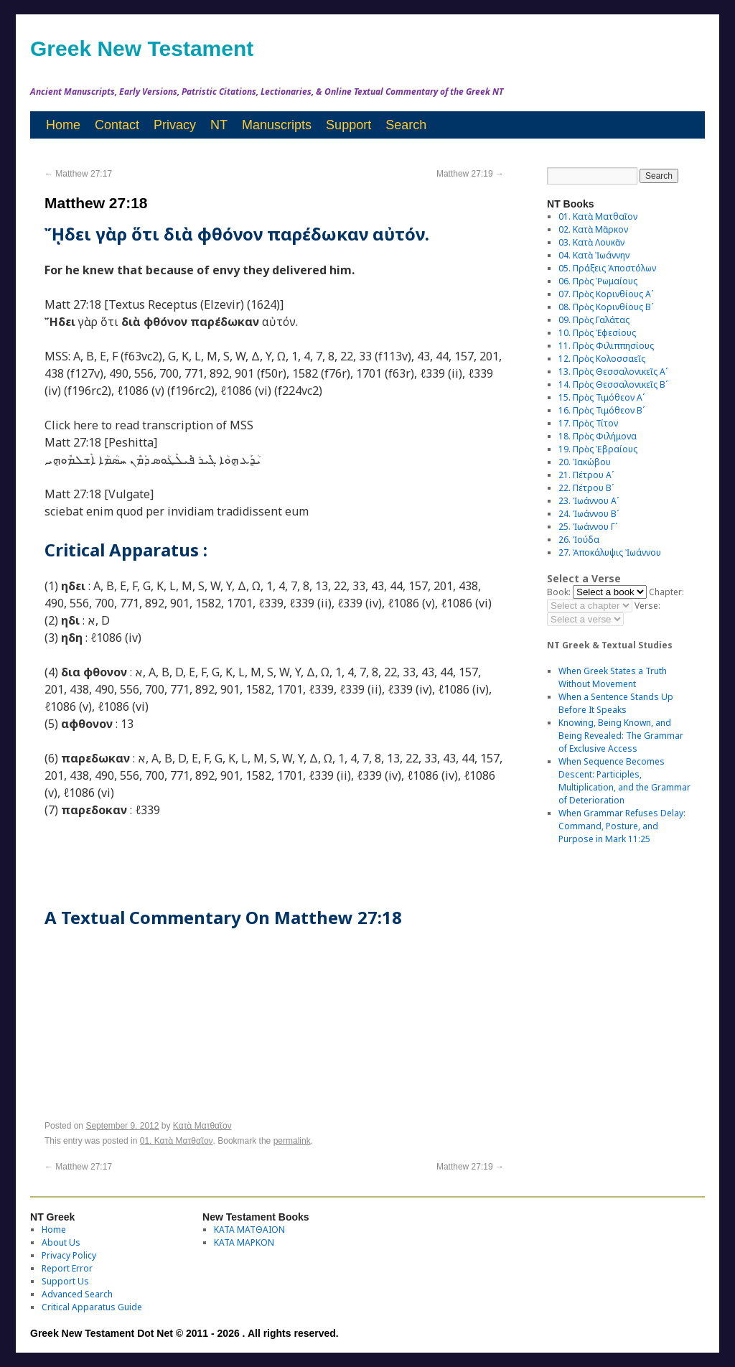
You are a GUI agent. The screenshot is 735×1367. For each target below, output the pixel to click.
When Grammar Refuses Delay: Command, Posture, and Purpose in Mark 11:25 (621, 826)
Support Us (65, 1281)
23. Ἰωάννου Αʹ (588, 501)
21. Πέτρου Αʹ (586, 475)
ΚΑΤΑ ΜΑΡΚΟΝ (244, 1242)
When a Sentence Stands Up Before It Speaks (615, 703)
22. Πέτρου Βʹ (586, 488)
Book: (559, 592)
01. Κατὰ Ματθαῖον (176, 1141)
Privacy (175, 125)
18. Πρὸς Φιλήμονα (597, 436)
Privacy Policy (69, 1255)
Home (63, 125)
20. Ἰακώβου (584, 462)
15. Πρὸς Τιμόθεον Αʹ (601, 397)
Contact (117, 125)
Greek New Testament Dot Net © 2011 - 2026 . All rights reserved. (184, 1333)
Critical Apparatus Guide (92, 1307)
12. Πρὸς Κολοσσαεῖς (601, 359)
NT (219, 125)
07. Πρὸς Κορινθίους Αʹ (605, 294)
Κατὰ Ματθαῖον (202, 1126)
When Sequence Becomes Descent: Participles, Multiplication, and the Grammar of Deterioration (624, 780)
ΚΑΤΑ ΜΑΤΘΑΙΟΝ (249, 1229)
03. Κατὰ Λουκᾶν (591, 242)
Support (348, 125)
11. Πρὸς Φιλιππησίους (606, 346)
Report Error (67, 1268)
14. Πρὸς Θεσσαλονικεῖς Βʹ (613, 384)
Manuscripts (277, 125)
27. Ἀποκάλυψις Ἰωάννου (609, 552)
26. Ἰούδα (578, 539)
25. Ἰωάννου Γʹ (587, 527)
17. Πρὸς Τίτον (588, 423)
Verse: (647, 605)
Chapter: (666, 592)
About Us (61, 1242)
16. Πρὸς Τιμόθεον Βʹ (601, 410)
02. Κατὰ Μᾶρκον (593, 229)
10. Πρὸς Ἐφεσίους (597, 333)
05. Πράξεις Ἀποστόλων (607, 268)
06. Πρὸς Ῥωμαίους (597, 281)
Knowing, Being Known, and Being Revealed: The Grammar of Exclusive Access (620, 736)
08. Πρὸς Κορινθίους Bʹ (605, 307)
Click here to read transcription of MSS (149, 425)
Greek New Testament (141, 48)
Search (405, 125)
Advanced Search (77, 1294)
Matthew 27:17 (78, 174)
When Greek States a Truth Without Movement (612, 677)
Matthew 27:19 (470, 174)
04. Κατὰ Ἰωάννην (593, 255)
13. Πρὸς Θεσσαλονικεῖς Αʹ (613, 371)
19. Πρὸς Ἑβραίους (597, 449)
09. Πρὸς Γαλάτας (593, 320)
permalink (292, 1141)
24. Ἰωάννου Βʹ (588, 514)
